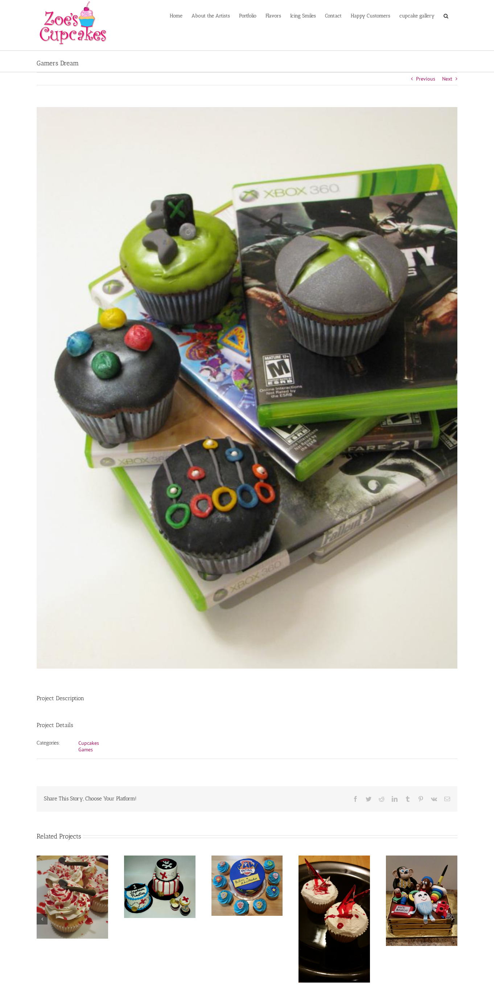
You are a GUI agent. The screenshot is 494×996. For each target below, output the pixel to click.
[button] (446, 15)
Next (447, 78)
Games (85, 749)
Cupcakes (88, 743)
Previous (425, 78)
